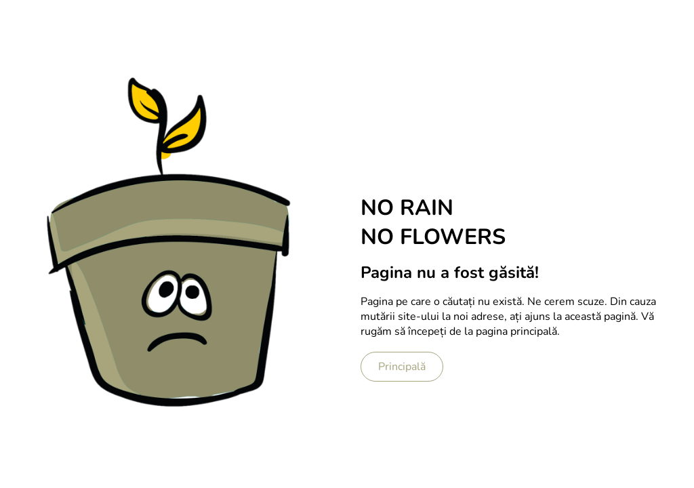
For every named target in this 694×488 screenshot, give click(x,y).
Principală (402, 366)
